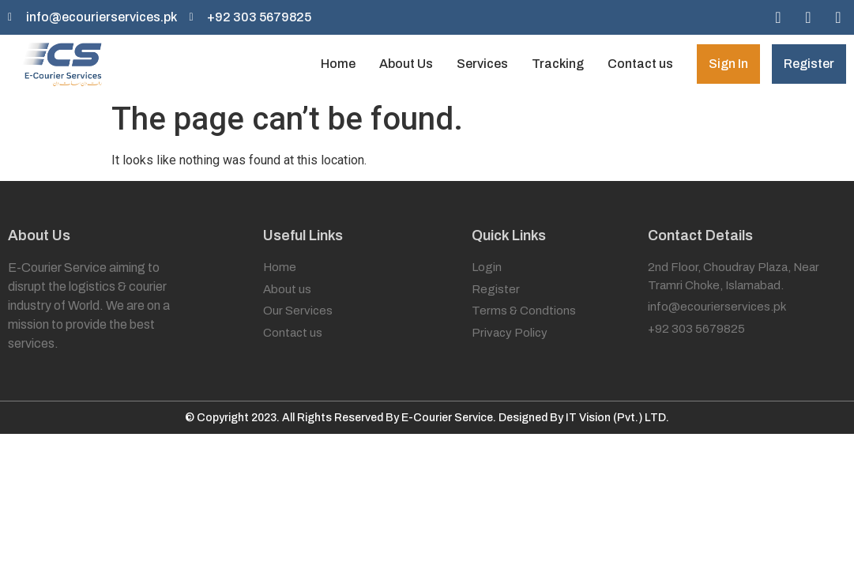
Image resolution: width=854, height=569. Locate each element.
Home (338, 63)
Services (482, 63)
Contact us (640, 63)
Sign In (728, 63)
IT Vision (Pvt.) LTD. (617, 418)
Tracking (558, 63)
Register (809, 63)
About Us (406, 63)
